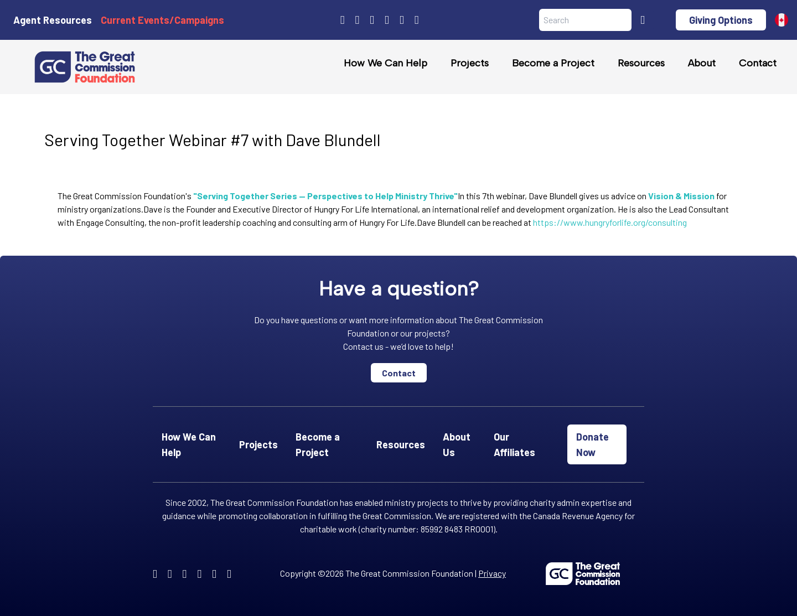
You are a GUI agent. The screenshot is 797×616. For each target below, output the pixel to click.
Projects (470, 63)
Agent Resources (52, 20)
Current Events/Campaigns (162, 20)
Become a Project (553, 63)
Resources (641, 63)
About (702, 63)
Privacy (492, 573)
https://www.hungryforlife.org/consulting (610, 222)
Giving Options (721, 20)
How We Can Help (385, 63)
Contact (758, 63)
